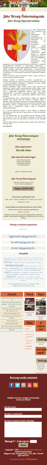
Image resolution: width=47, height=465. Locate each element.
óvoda (9, 274)
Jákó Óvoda (29, 341)
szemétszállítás (30, 277)
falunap (36, 259)
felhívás (8, 262)
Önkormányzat (30, 334)
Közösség (29, 346)
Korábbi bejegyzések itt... (23, 242)
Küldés (23, 445)
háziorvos (39, 262)
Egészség (28, 343)
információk (6, 268)
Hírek (27, 329)
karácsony (20, 270)
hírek (26, 266)
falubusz (26, 259)
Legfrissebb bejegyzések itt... (23, 236)
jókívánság (8, 270)
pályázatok (15, 274)
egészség (7, 260)
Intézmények (29, 331)
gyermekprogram (30, 262)
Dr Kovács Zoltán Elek (36, 258)
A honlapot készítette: (23, 459)
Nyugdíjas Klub (34, 272)
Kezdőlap (29, 326)
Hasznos (28, 349)
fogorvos (22, 262)
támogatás (37, 277)
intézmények (14, 268)
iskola (21, 268)
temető (17, 278)
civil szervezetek (8, 258)
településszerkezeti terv (8, 278)
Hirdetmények (14, 265)
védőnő (42, 278)
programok (11, 276)
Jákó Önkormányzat (31, 268)
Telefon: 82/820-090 (23, 188)
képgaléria (26, 270)
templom (22, 278)
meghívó (7, 272)
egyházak (13, 259)
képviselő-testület (36, 270)
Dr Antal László (17, 258)
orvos (41, 272)
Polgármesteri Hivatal (34, 274)
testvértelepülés (29, 278)
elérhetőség (20, 259)
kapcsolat (14, 270)
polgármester (23, 274)
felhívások (16, 262)
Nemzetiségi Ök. (29, 337)
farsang (41, 259)
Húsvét (39, 266)
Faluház (31, 259)
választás (36, 278)
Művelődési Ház (16, 272)
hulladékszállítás (32, 266)
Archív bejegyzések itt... (23, 248)
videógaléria (23, 280)
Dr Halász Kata (26, 258)
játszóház (41, 268)
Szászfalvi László (21, 277)
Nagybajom (25, 272)
